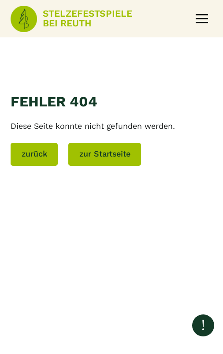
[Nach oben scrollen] (203, 325)
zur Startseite (104, 154)
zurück (34, 154)
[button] (201, 18)
